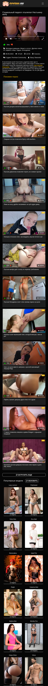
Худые (18, 50)
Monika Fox (34, 636)
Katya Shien (13, 670)
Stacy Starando (35, 57)
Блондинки (26, 50)
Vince (34, 670)
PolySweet (34, 500)
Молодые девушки (13, 48)
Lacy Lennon (13, 500)
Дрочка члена (37, 48)
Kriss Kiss (13, 534)
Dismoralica (13, 568)
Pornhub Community (19, 57)
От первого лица (9, 50)
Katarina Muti (34, 602)
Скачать (37, 54)
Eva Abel (34, 534)
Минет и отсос (25, 48)
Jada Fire (34, 568)
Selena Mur (13, 636)
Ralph (13, 602)
